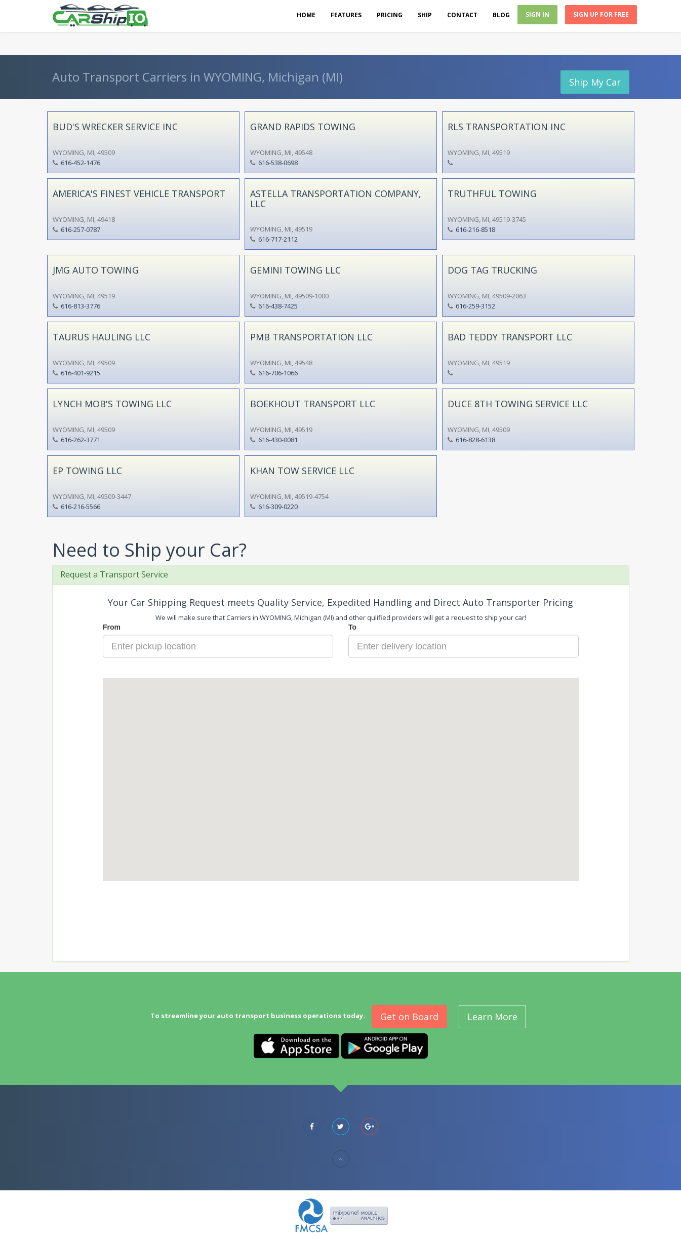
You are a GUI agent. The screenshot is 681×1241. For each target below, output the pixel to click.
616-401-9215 (80, 372)
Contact (462, 15)
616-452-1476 (80, 162)
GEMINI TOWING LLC (295, 270)
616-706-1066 (278, 372)
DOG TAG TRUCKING (492, 270)
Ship (425, 15)
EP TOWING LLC (87, 470)
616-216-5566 (80, 506)
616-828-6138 (475, 439)
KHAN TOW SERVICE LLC (302, 470)
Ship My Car (595, 82)
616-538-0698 (278, 162)
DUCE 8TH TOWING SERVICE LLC (518, 404)
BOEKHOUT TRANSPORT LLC (312, 404)
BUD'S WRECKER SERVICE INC (115, 127)
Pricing (390, 15)
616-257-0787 (80, 229)
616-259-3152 (475, 306)
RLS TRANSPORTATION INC (507, 127)
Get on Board (409, 1017)
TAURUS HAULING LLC (101, 337)
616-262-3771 (80, 439)
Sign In (537, 14)
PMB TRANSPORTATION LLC (311, 337)
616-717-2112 (278, 239)
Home (306, 15)
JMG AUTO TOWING (96, 270)
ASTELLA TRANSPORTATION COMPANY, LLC (335, 198)
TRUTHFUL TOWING (492, 193)
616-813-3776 (80, 306)
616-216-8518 (475, 229)
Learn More (492, 1017)
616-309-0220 (278, 506)
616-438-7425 (278, 306)
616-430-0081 (278, 439)
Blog (501, 15)
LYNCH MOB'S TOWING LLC (112, 404)
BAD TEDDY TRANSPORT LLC (510, 337)
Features (346, 15)
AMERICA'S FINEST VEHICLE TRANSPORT (139, 193)
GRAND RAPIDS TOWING (302, 127)
